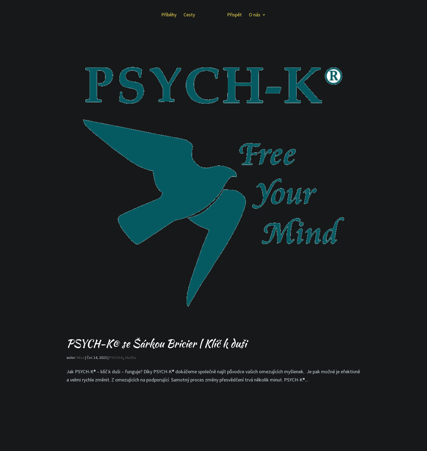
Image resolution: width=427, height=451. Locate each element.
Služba (130, 357)
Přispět (234, 15)
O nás (254, 15)
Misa (80, 357)
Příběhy (168, 15)
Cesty (189, 15)
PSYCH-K (116, 357)
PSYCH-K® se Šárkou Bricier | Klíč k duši (156, 343)
